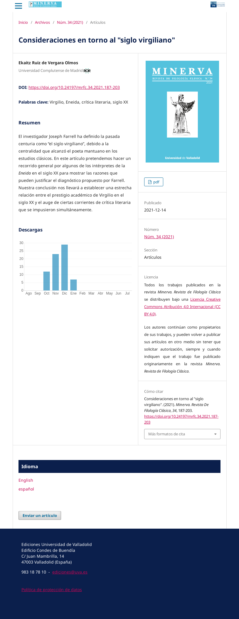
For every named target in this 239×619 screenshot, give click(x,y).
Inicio (23, 22)
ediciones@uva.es (69, 572)
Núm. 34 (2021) (70, 22)
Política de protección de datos (51, 589)
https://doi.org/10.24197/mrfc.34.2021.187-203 (74, 87)
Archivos (42, 22)
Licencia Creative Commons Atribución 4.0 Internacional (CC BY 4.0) (182, 307)
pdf (155, 182)
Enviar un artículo (40, 515)
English (25, 480)
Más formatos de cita (166, 434)
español (26, 489)
